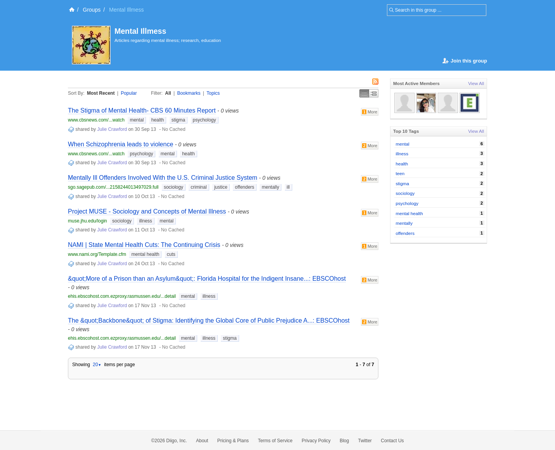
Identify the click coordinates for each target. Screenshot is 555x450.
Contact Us (392, 440)
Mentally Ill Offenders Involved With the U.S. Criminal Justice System (162, 177)
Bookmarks (188, 93)
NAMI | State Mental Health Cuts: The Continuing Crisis (144, 245)
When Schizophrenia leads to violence (120, 144)
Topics (213, 93)
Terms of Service (275, 440)
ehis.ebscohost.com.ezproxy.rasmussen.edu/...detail (122, 296)
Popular (129, 93)
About (202, 440)
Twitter (365, 440)
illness (145, 221)
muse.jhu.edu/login (87, 221)
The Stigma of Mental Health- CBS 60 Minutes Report (142, 110)
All (168, 93)
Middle (373, 93)
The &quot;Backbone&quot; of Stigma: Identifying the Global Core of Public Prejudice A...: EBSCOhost (209, 320)
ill (288, 187)
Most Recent (100, 93)
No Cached (174, 129)
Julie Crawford (112, 129)
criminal (198, 187)
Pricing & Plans (233, 440)
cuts (171, 254)
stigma (178, 120)
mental (137, 120)
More (369, 111)
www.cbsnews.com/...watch (96, 120)
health (157, 120)
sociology (173, 187)
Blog (344, 440)
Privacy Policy (316, 440)
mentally (270, 187)
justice (220, 187)
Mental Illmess (140, 31)
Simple (364, 93)
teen (400, 173)
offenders (244, 187)
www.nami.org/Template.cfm (97, 254)
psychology (204, 120)
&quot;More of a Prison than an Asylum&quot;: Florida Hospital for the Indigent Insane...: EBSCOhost (207, 278)
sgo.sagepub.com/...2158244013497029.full (113, 187)
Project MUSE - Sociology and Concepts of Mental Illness (147, 211)
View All (476, 83)
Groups (92, 10)
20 (97, 364)
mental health (145, 254)
